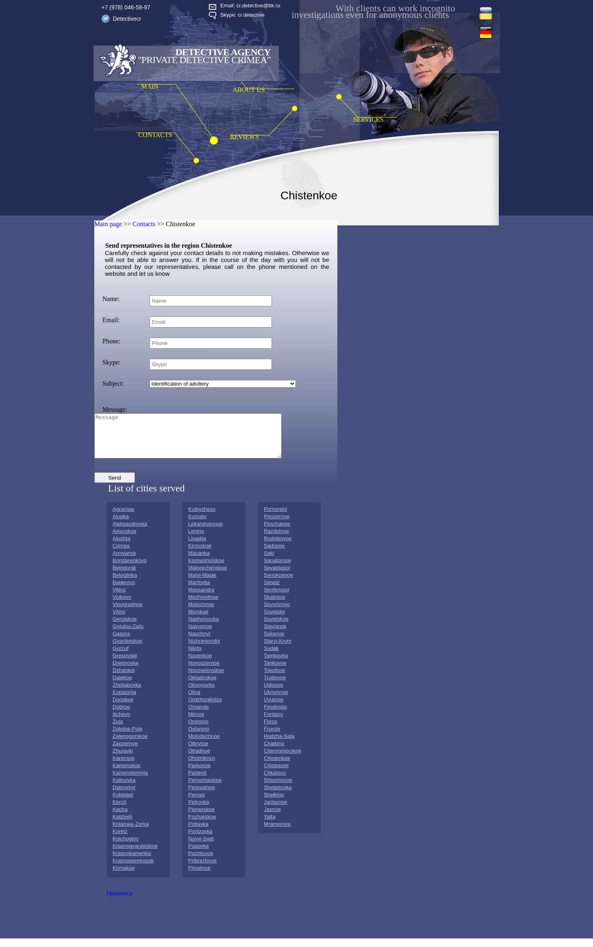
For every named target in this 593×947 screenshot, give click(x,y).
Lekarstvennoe (205, 532)
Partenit (197, 781)
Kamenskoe (127, 774)
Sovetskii (274, 620)
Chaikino (274, 752)
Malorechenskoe (207, 576)
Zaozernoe (125, 752)
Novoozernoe (203, 671)
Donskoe (123, 708)
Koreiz (120, 840)
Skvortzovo (277, 613)
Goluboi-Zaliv (128, 635)
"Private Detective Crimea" (204, 60)
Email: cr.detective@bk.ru (250, 5)
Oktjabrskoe (202, 686)
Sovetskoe (276, 627)
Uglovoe (273, 693)
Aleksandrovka (130, 532)
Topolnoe (274, 679)
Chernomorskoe (283, 759)
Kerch (119, 810)
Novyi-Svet (201, 847)
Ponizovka (200, 840)
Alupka (121, 525)
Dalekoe (122, 686)
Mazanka (199, 562)
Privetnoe (199, 876)
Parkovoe (199, 774)
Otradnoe (199, 759)
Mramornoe (277, 832)
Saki (269, 562)
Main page (108, 223)
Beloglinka (125, 583)
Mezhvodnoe (203, 605)
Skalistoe (274, 605)
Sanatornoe (277, 569)
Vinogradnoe (128, 613)
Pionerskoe (201, 818)
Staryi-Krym (277, 649)
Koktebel (123, 803)
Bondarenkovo (130, 569)
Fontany (273, 723)
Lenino (196, 540)
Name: (111, 298)
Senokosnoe (278, 583)
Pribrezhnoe (202, 869)
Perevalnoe (201, 796)
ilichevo (121, 723)
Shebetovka (278, 796)
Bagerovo (124, 591)
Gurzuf (120, 657)
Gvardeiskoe (127, 649)
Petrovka (198, 810)
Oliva (194, 701)
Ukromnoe (276, 701)
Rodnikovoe (278, 547)
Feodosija (275, 715)
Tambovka (276, 664)
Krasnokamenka (132, 862)
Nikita (195, 657)
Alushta (121, 547)
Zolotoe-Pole (128, 737)
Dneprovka (125, 671)
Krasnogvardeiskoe (135, 854)
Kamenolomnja (130, 781)
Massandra (201, 598)
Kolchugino (126, 847)
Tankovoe (275, 671)
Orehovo (198, 730)
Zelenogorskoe (130, 745)
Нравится (119, 901)
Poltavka (198, 832)
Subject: (113, 383)
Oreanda (198, 715)
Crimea (121, 554)
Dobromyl (124, 796)
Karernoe (123, 767)
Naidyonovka (203, 627)
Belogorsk (124, 576)
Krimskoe (124, 876)
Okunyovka (201, 693)
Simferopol (276, 598)
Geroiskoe (125, 627)
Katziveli (122, 825)
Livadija (197, 547)
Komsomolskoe (206, 569)
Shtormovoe (278, 789)
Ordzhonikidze (205, 708)
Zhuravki (123, 759)
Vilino (119, 620)
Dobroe (121, 715)
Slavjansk (275, 635)
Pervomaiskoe (205, 789)
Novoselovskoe (206, 679)
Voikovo (122, 605)
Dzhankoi (124, 679)
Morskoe (198, 620)
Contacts (144, 223)
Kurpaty (197, 525)
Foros (270, 730)
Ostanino (198, 737)
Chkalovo (275, 781)
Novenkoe (200, 664)
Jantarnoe (275, 810)
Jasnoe (272, 818)
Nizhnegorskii (204, 649)
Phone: (111, 341)
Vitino (119, 598)
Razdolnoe (276, 540)
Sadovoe (274, 554)
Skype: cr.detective (242, 15)
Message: (114, 409)
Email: (111, 319)
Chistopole (276, 774)
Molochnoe (201, 613)
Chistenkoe (277, 767)
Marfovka (199, 591)
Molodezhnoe (204, 745)
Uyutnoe (273, 708)
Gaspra (121, 642)
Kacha (120, 818)
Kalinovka (124, 789)
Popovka (198, 854)
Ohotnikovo (201, 767)
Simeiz (272, 591)
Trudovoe (275, 686)
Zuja (118, 730)
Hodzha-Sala (279, 745)
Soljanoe (274, 642)
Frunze (272, 737)
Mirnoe (196, 723)
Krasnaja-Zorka (131, 832)
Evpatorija (124, 701)
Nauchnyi (199, 642)
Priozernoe (276, 525)
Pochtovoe (200, 862)
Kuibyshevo (201, 518)
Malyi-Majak (202, 583)
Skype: (111, 362)
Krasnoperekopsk (133, 869)
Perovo (196, 803)
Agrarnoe (123, 518)
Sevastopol (277, 576)
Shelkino (274, 803)
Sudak (271, 657)
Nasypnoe (200, 635)
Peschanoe (277, 532)
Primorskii (275, 518)
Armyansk (124, 562)
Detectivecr (127, 18)
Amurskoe (125, 540)
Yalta (270, 825)
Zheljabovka (127, 693)
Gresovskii (125, 664)
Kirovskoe (199, 554)
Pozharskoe (202, 825)
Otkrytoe (198, 752)
